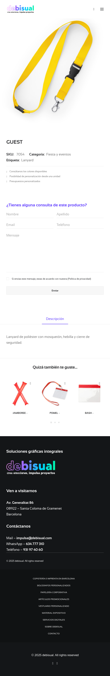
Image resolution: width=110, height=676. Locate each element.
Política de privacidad (79, 279)
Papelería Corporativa (54, 592)
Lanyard (27, 160)
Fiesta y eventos (58, 154)
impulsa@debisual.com (34, 538)
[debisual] (20, 9)
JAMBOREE (20, 413)
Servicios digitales (54, 620)
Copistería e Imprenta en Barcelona (54, 578)
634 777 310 (35, 544)
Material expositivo (53, 613)
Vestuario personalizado (53, 606)
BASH (89, 413)
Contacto (54, 633)
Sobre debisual (54, 626)
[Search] (92, 9)
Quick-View (30, 383)
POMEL (55, 413)
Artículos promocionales (53, 599)
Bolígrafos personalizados (53, 585)
